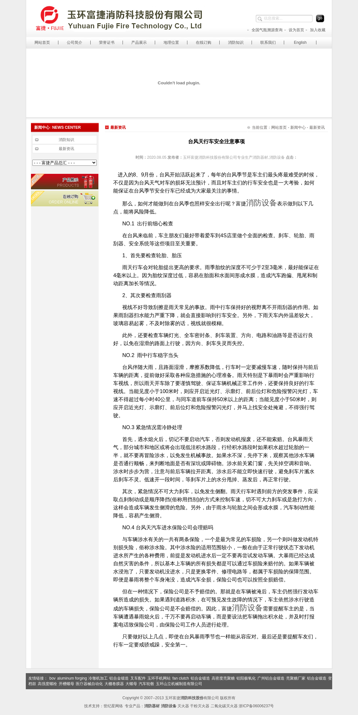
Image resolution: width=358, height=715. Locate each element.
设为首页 (294, 30)
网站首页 (42, 42)
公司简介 (74, 42)
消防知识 (236, 42)
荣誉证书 (106, 42)
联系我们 (268, 42)
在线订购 (203, 42)
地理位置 (171, 42)
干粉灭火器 (199, 706)
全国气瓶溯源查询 (265, 30)
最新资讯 (66, 148)
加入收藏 (315, 30)
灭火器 (183, 706)
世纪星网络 (113, 706)
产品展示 (139, 42)
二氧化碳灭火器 (224, 706)
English (300, 42)
